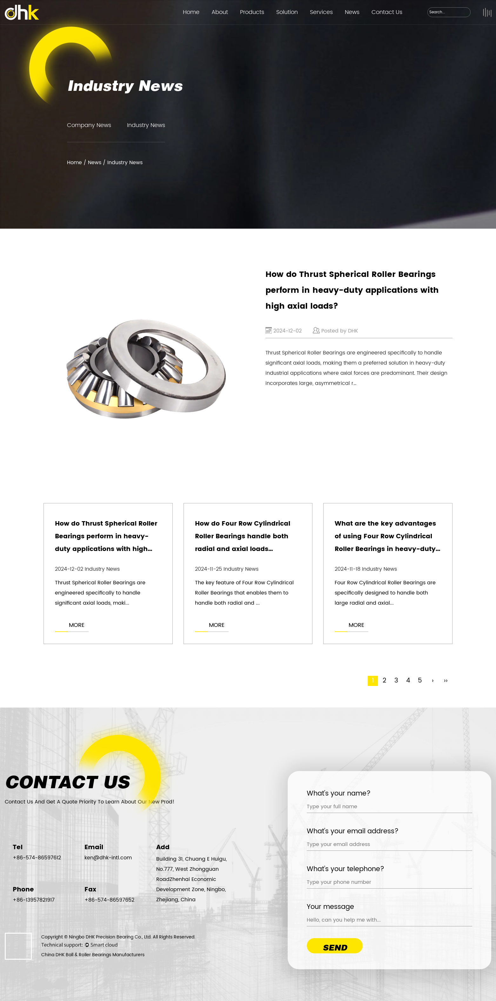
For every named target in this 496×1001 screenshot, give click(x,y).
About (219, 12)
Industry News (146, 125)
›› (446, 681)
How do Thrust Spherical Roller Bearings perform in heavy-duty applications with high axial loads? (352, 290)
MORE (76, 625)
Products (252, 12)
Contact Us (387, 12)
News (352, 12)
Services (321, 12)
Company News (89, 125)
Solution (287, 12)
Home (191, 12)
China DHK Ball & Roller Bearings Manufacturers (92, 954)
